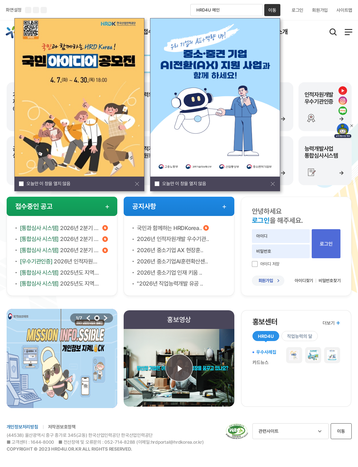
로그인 (297, 10)
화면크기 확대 (28, 10)
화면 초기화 (44, 10)
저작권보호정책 (62, 427)
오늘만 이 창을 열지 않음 (48, 183)
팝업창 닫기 (137, 183)
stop (96, 318)
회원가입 (320, 10)
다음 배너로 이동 (105, 318)
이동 (272, 10)
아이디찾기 (304, 280)
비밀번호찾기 (330, 280)
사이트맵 (344, 10)
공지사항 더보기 (224, 207)
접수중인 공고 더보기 (107, 207)
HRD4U (266, 336)
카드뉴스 (260, 362)
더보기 (328, 323)
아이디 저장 (270, 264)
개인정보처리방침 (22, 427)
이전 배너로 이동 (88, 318)
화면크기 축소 (36, 10)
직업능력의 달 (299, 336)
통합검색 (333, 32)
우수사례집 (266, 352)
